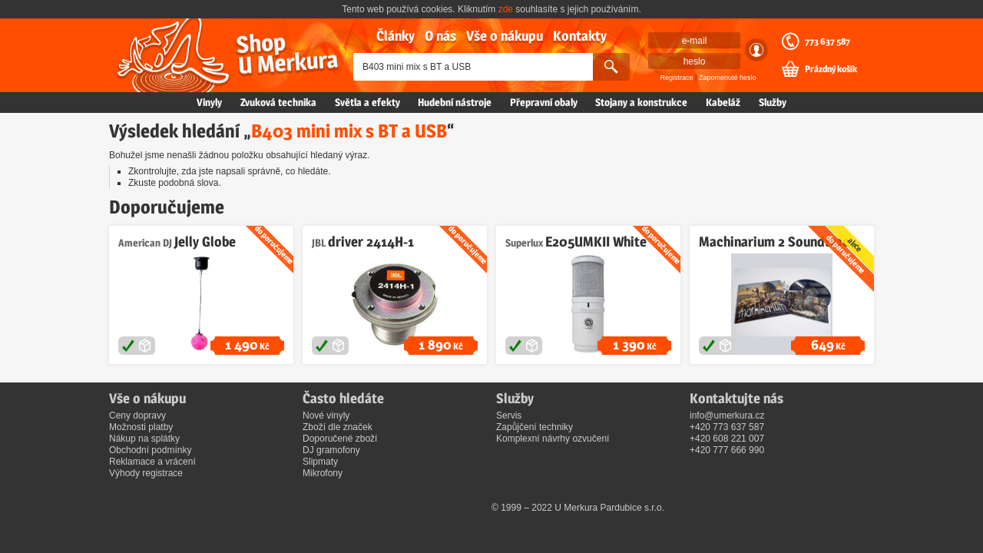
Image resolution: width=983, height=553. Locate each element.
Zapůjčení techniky (534, 427)
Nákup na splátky (144, 438)
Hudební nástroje (455, 102)
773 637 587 (827, 41)
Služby (772, 102)
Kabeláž (723, 102)
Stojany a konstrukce (641, 102)
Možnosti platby (141, 427)
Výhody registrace (146, 473)
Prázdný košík (831, 69)
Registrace (676, 77)
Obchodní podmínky (150, 450)
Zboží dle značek (337, 427)
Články (395, 36)
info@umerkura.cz (727, 415)
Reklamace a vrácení (152, 461)
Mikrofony (323, 473)
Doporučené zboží (340, 438)
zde (505, 9)
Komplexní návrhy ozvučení (552, 438)
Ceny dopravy (137, 415)
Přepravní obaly (544, 102)
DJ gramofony (331, 450)
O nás (440, 36)
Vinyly (209, 102)
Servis (508, 415)
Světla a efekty (367, 102)
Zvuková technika (278, 102)
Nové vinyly (326, 415)
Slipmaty (320, 461)
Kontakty (580, 36)
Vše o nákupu (504, 36)
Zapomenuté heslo (727, 77)
